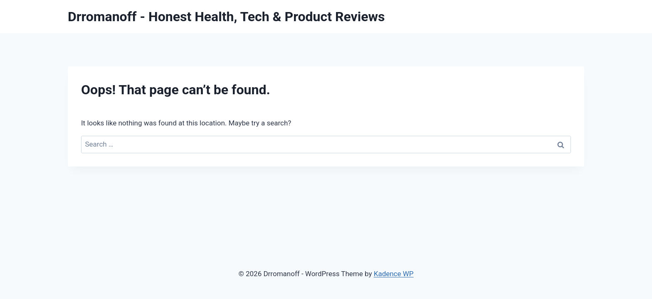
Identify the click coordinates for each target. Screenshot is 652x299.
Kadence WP (394, 274)
